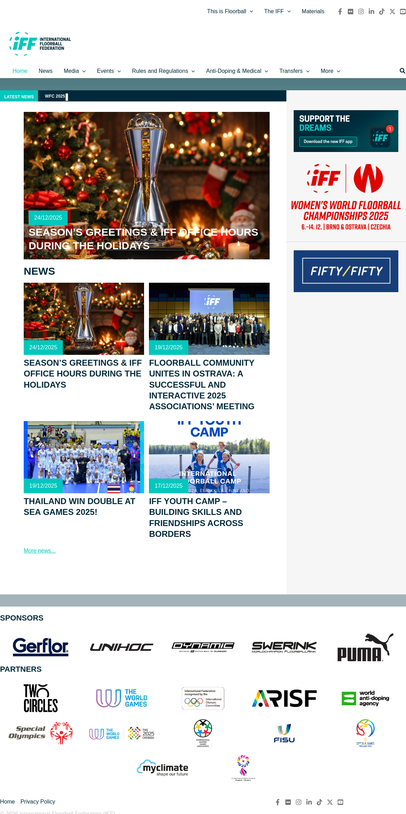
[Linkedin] (371, 11)
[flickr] (350, 11)
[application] (249, 11)
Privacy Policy (38, 802)
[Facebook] (340, 11)
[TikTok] (382, 11)
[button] (403, 71)
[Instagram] (361, 11)
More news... (40, 551)
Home (7, 802)
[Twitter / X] (392, 11)
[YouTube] (403, 11)
